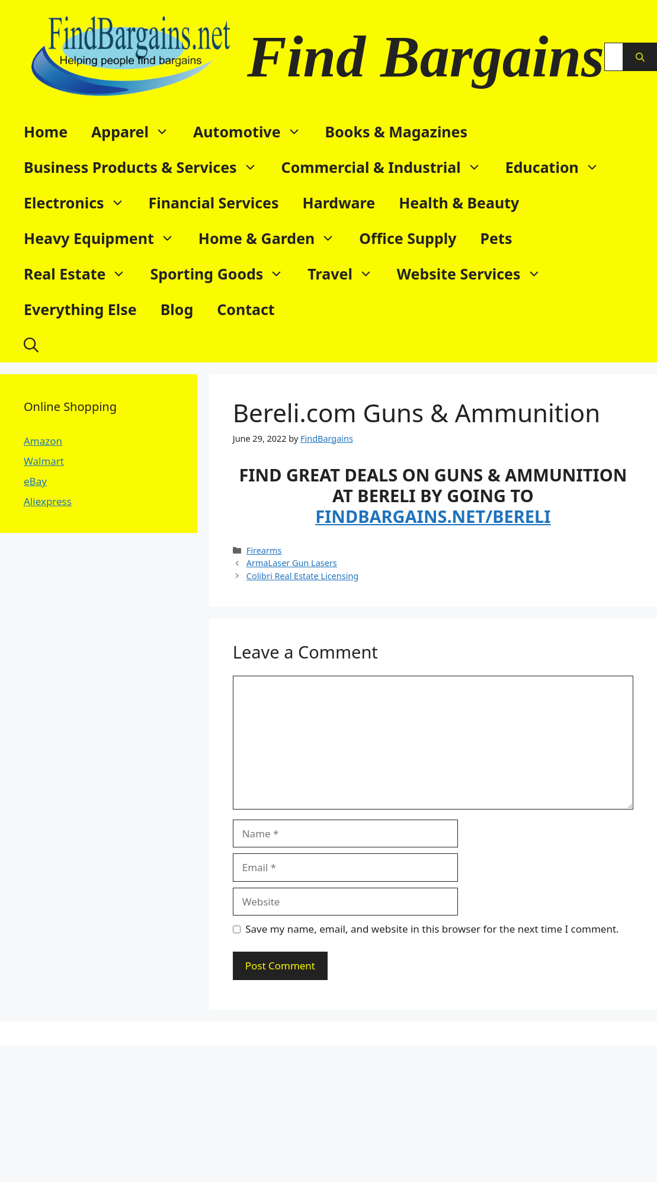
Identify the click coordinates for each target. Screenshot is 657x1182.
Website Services (475, 273)
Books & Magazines (396, 131)
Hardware (339, 202)
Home (46, 131)
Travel (345, 273)
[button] (31, 344)
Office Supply (407, 238)
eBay (35, 481)
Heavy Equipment (105, 238)
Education (558, 167)
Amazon (43, 441)
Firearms (264, 550)
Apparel (136, 131)
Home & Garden (273, 238)
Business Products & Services (147, 167)
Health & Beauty (459, 202)
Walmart (44, 461)
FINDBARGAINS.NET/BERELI (432, 516)
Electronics (80, 202)
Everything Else (80, 309)
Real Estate (81, 273)
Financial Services (214, 202)
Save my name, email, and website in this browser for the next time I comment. (431, 929)
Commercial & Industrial (387, 167)
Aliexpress (48, 501)
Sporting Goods (223, 273)
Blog (177, 309)
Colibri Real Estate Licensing (302, 576)
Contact (246, 309)
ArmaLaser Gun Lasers (291, 562)
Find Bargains (425, 56)
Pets (496, 238)
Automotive (253, 131)
